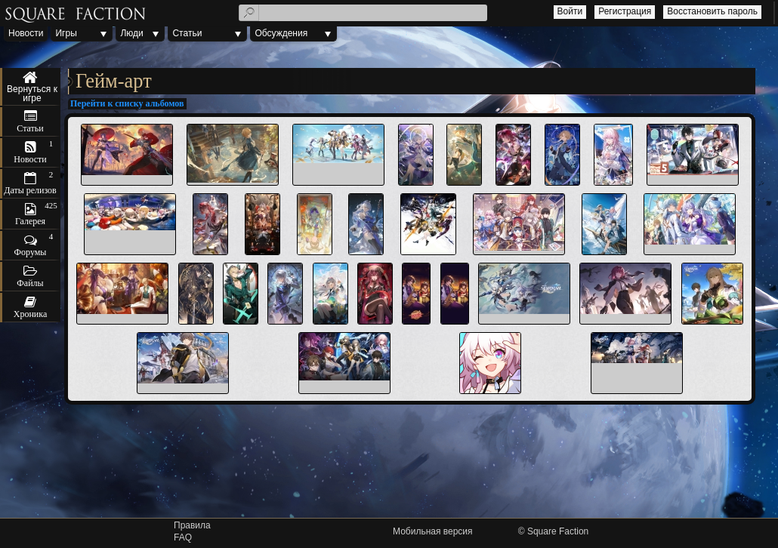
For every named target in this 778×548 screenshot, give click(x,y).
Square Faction (557, 531)
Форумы (30, 252)
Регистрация (624, 11)
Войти (570, 11)
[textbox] (363, 13)
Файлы (30, 283)
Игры (65, 33)
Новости (25, 33)
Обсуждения (281, 33)
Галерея (30, 221)
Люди (131, 33)
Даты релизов (30, 190)
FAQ (183, 537)
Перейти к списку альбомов (127, 103)
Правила (192, 525)
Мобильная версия (433, 531)
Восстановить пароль (712, 11)
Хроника (30, 314)
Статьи (187, 33)
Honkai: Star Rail (30, 87)
